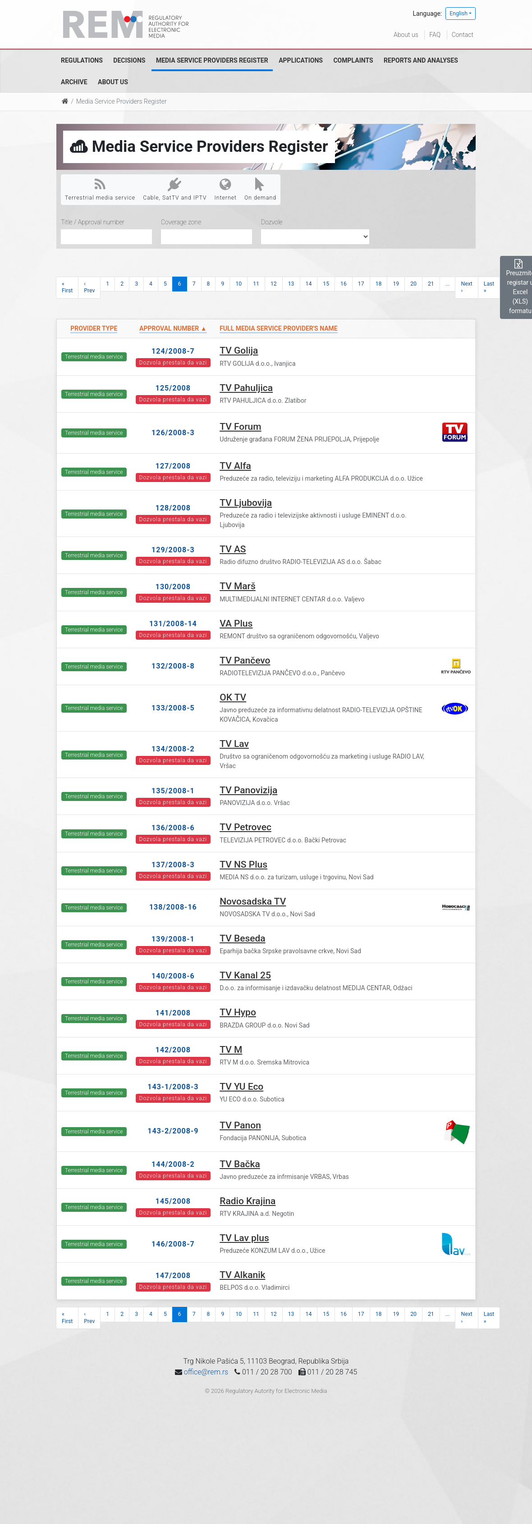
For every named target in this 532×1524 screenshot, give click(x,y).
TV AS (233, 549)
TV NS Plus (243, 864)
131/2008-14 (173, 623)
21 (431, 284)
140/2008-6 (173, 976)
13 (291, 284)
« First (67, 287)
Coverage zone (181, 222)
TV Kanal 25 (245, 975)
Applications (301, 60)
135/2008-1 (173, 791)
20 (413, 284)
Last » (489, 287)
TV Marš (238, 586)
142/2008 (173, 1050)
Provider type (93, 328)
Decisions (129, 60)
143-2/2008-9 (172, 1131)
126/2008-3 (173, 432)
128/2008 (173, 508)
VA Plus (236, 623)
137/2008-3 (173, 864)
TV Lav (234, 743)
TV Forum (240, 426)
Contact (462, 34)
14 (309, 284)
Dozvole (272, 222)
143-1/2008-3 (172, 1087)
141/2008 (173, 1013)
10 (238, 284)
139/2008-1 (173, 939)
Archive (74, 82)
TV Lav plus (244, 1238)
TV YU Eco (241, 1086)
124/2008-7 (173, 351)
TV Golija (239, 350)
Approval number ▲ (173, 328)
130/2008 (173, 586)
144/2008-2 (173, 1164)
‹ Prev (89, 287)
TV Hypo (238, 1012)
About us (406, 34)
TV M (231, 1049)
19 (396, 284)
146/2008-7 (173, 1244)
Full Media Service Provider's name (279, 328)
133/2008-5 (173, 708)
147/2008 (173, 1275)
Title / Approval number (92, 222)
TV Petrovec (245, 827)
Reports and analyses (421, 60)
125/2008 (173, 388)
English (458, 13)
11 (256, 284)
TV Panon (240, 1125)
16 (343, 284)
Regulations (82, 60)
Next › (466, 287)
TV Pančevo (245, 660)
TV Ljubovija (246, 502)
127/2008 (173, 466)
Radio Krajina (247, 1201)
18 (379, 284)
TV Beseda (242, 938)
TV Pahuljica (246, 387)
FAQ (434, 34)
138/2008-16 (173, 907)
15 (326, 284)
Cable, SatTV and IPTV (174, 189)
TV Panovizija (248, 790)
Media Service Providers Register (212, 60)
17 (361, 284)
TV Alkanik (242, 1274)
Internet (226, 189)
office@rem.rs (206, 1372)
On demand (260, 189)
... (447, 284)
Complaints (353, 60)
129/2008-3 (173, 550)
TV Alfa (235, 465)
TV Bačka (240, 1164)
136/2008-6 (173, 827)
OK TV (233, 697)
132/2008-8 (173, 666)
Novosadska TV (253, 901)
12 (274, 284)
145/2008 (173, 1201)
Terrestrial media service (100, 189)
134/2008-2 (173, 749)
